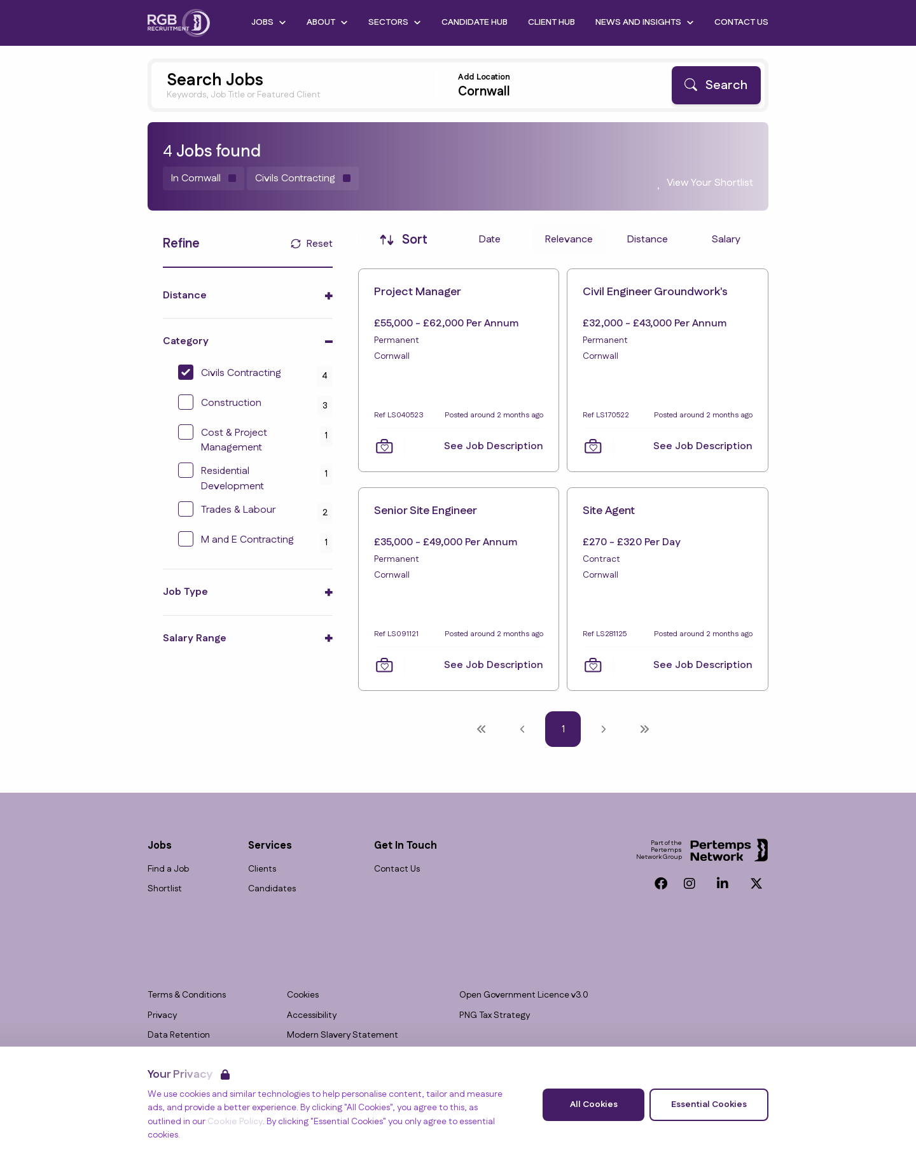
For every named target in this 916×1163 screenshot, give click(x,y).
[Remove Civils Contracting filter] (303, 178)
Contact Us (397, 869)
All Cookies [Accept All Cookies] (594, 1104)
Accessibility (312, 1016)
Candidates (272, 889)
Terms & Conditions (187, 995)
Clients (262, 869)
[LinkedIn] (722, 884)
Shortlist (165, 889)
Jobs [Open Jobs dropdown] (268, 22)
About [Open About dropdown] (327, 22)
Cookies (303, 995)
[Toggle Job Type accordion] (248, 592)
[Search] (716, 85)
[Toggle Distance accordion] (248, 295)
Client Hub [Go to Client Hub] (551, 22)
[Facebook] (661, 884)
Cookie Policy (235, 1121)
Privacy (162, 1016)
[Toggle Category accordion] (248, 341)
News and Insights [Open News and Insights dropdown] (644, 22)
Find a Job (168, 869)
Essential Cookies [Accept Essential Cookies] (709, 1104)
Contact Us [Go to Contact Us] (741, 22)
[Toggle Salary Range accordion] (248, 638)
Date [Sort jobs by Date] (489, 239)
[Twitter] (756, 884)
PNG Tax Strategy (494, 1016)
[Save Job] (384, 446)
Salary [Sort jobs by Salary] (726, 239)
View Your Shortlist (710, 183)
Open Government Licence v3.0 (523, 995)
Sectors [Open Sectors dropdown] (394, 22)
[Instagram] (689, 884)
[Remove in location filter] (203, 178)
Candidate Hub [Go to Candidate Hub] (474, 22)
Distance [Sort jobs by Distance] (647, 239)
